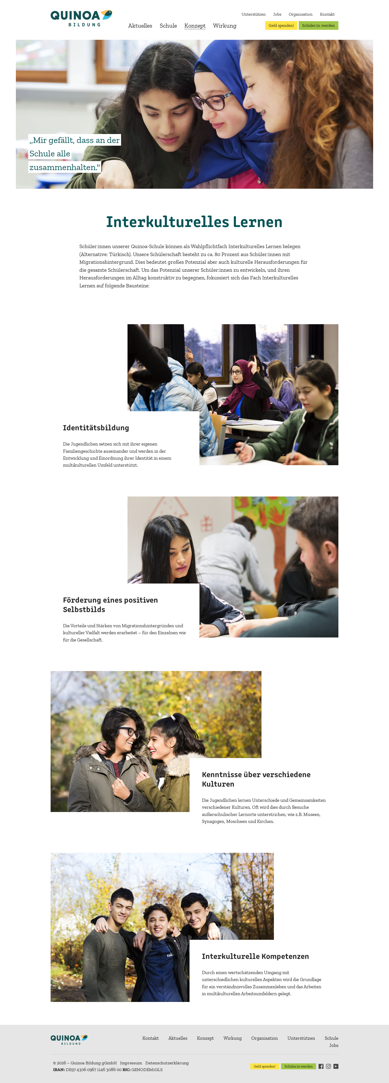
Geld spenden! (281, 25)
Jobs (277, 14)
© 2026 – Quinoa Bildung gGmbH (85, 1063)
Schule (168, 25)
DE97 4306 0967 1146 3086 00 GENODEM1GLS (108, 1069)
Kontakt (327, 14)
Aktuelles (140, 25)
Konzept (195, 25)
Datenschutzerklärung (167, 1063)
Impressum (131, 1063)
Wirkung (224, 25)
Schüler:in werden (318, 25)
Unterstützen (254, 14)
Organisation (301, 14)
